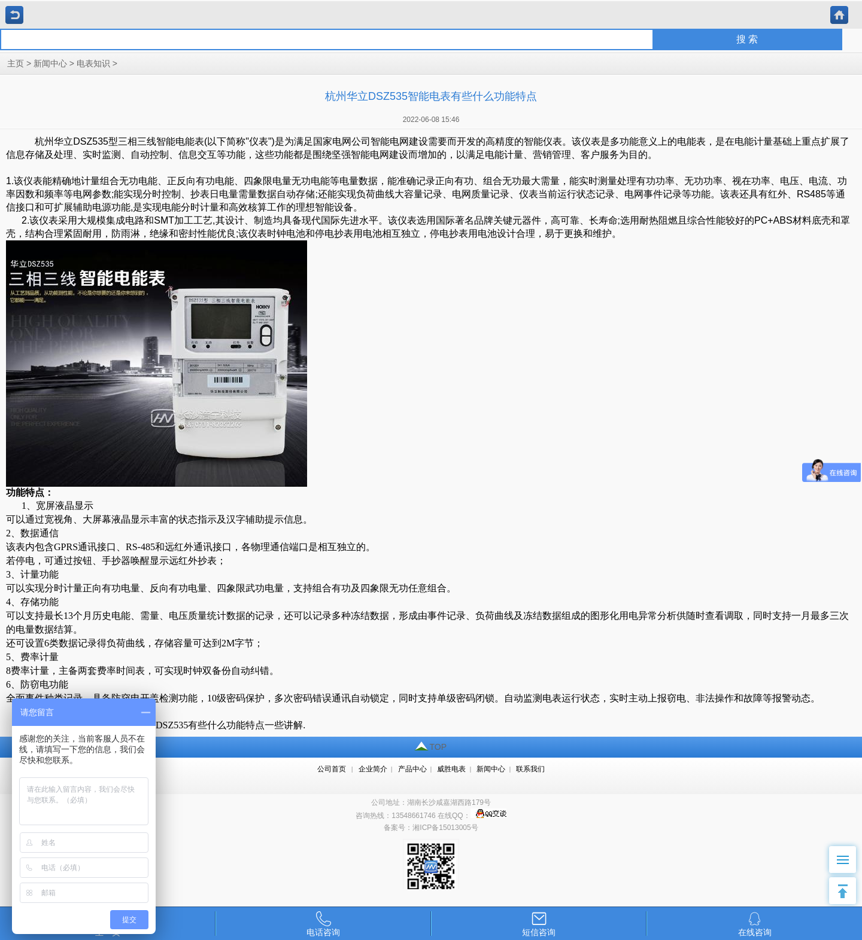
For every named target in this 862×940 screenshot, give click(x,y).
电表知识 (93, 63)
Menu (847, 853)
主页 (15, 63)
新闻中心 (50, 63)
